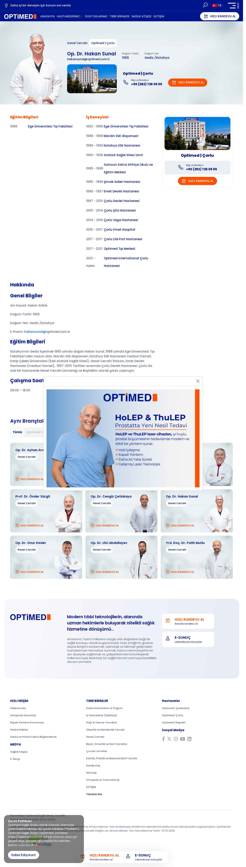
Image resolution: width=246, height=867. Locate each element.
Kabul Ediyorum (23, 855)
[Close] (198, 381)
